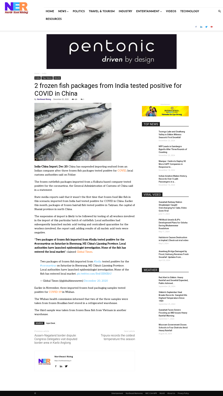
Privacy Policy (183, 393)
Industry (125, 11)
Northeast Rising (44, 99)
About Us (171, 393)
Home (50, 11)
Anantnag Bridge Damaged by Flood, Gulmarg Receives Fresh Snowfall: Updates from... (174, 254)
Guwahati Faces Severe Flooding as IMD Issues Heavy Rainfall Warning (173, 313)
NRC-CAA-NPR (151, 393)
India (37, 78)
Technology (189, 11)
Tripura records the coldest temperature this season (118, 337)
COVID (121, 170)
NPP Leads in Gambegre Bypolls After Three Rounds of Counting (173, 149)
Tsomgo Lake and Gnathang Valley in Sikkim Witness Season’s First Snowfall (172, 134)
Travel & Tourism (102, 11)
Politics (79, 11)
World (57, 78)
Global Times (84, 251)
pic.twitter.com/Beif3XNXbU (94, 273)
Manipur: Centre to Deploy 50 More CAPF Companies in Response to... (172, 164)
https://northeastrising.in (62, 361)
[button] (219, 11)
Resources (54, 19)
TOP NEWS (151, 124)
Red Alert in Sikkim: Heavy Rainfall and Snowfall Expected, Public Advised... (173, 280)
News (63, 11)
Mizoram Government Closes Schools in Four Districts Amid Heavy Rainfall (173, 328)
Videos (171, 11)
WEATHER (150, 270)
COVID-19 (55, 292)
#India (97, 261)
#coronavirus (48, 265)
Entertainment (149, 11)
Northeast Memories (134, 393)
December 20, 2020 (96, 280)
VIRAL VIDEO (152, 194)
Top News (47, 78)
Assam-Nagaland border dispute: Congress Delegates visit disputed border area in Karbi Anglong (55, 339)
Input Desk (50, 323)
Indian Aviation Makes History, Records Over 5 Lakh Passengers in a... (173, 179)
